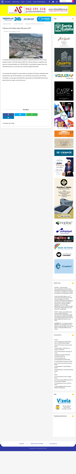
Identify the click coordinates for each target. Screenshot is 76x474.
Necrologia (7, 1)
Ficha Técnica (53, 442)
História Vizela (15, 1)
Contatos (28, 1)
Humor (22, 1)
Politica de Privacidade (36, 442)
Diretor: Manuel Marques (39, 1)
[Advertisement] (26, 93)
